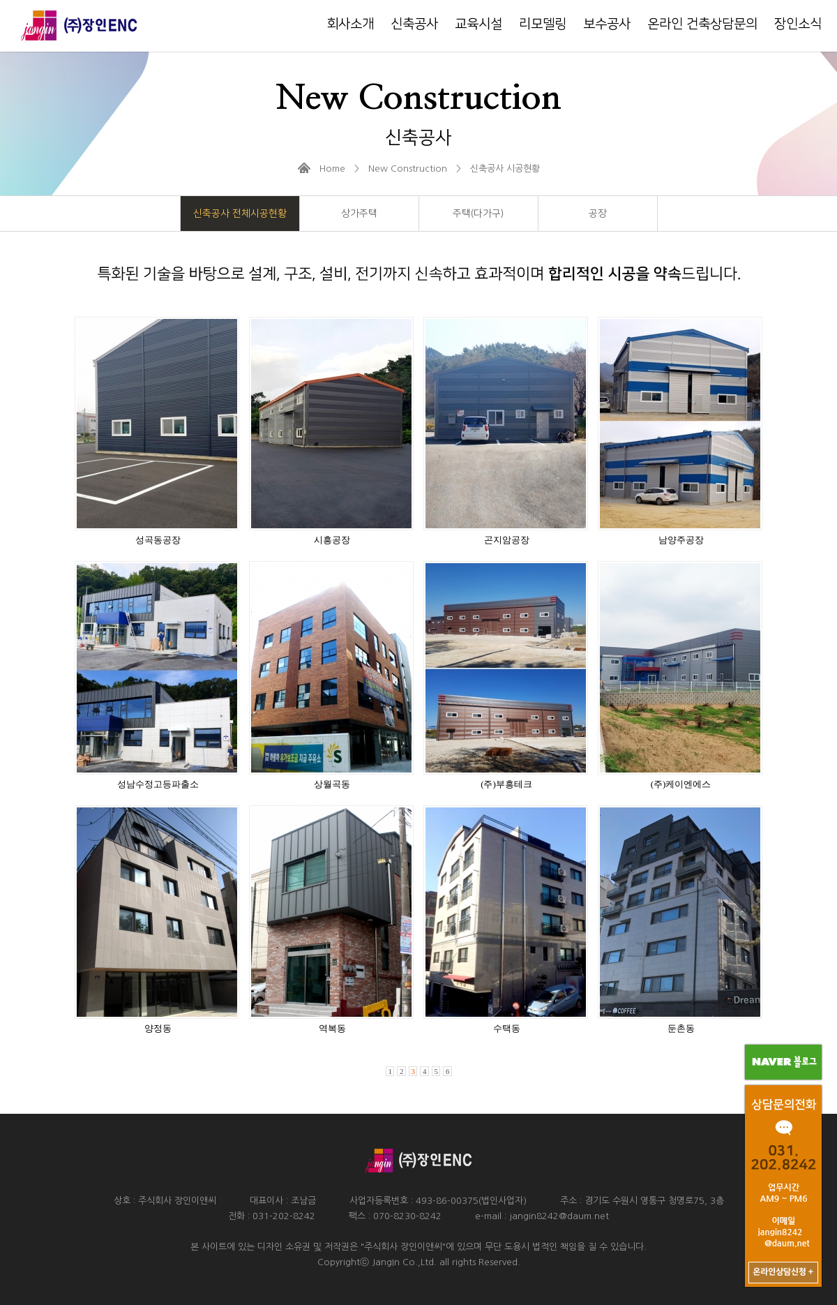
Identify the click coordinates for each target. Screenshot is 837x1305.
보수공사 (607, 24)
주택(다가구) (478, 213)
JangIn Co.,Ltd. (404, 1262)
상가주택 (359, 213)
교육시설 (478, 24)
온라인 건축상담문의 (702, 24)
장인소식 (798, 24)
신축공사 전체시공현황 (240, 213)
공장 (598, 213)
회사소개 (350, 24)
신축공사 (414, 24)
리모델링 (542, 24)
